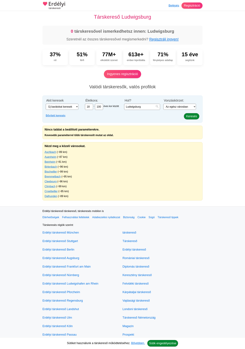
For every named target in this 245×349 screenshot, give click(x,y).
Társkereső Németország (138, 317)
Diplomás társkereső (135, 266)
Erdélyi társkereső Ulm (57, 317)
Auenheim (50, 157)
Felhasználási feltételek (75, 217)
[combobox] (142, 107)
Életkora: (91, 100)
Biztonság (128, 217)
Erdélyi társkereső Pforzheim (61, 292)
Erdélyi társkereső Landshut (60, 309)
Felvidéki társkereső (135, 283)
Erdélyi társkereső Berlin (58, 249)
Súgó (151, 217)
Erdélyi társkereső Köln (57, 326)
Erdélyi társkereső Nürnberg (60, 275)
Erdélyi (53, 5)
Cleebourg (51, 181)
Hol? (128, 100)
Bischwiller (51, 171)
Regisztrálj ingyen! (164, 39)
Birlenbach (51, 166)
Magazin (128, 326)
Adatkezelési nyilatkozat (106, 217)
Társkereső (129, 241)
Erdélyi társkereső (134, 249)
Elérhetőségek (50, 217)
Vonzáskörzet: (174, 100)
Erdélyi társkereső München (60, 232)
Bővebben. (138, 343)
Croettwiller (51, 191)
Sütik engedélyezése (162, 343)
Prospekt (128, 334)
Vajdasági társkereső (136, 300)
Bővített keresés (55, 115)
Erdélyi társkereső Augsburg (60, 258)
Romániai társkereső (135, 258)
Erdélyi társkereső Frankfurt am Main (66, 266)
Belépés (174, 5)
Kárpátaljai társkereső (136, 292)
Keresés (191, 116)
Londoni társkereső (134, 309)
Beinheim (50, 161)
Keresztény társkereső (137, 275)
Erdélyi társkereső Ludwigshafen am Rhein (70, 283)
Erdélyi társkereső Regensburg (62, 300)
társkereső (129, 232)
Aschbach (50, 152)
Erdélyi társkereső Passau (59, 334)
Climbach (50, 186)
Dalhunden (51, 196)
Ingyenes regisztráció (122, 74)
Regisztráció (192, 5)
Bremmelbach (53, 176)
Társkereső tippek (168, 217)
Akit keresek (55, 100)
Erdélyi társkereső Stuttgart (60, 241)
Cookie (142, 217)
